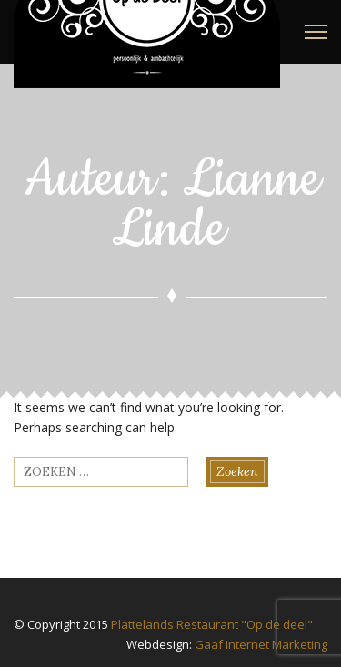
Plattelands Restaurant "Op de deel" (212, 624)
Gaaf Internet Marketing (261, 644)
